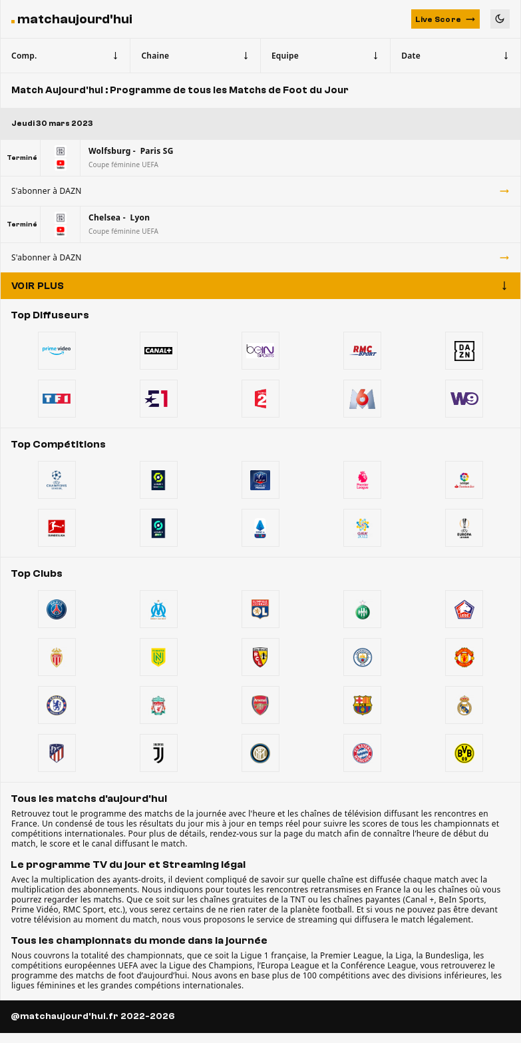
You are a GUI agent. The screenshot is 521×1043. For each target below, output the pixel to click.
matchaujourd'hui (74, 19)
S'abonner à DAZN (260, 190)
